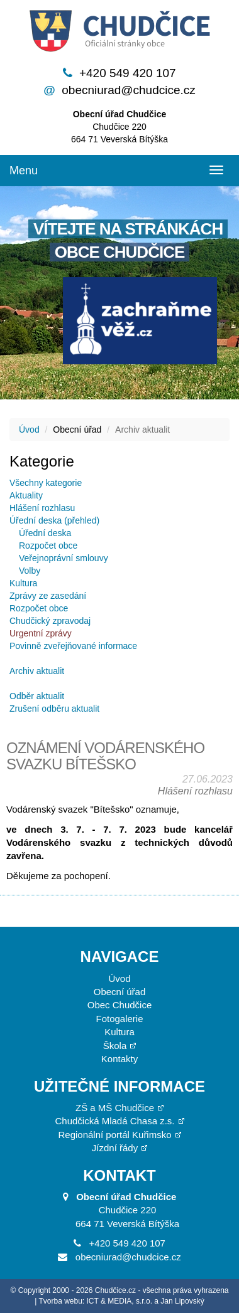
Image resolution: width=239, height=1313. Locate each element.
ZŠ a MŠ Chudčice (114, 1107)
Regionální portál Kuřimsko (114, 1134)
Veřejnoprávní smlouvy (63, 558)
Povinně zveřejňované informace (73, 646)
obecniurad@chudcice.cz (129, 90)
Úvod (29, 429)
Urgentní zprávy (40, 633)
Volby (29, 571)
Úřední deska (45, 533)
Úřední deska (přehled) (54, 520)
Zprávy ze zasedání (47, 596)
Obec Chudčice (119, 1004)
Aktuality (26, 495)
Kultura (23, 583)
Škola (115, 1045)
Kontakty (119, 1058)
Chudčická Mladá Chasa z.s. (114, 1120)
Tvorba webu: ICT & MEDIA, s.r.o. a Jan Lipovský (121, 1301)
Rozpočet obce (48, 545)
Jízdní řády (115, 1147)
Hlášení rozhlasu (42, 508)
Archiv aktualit (36, 671)
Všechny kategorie (45, 483)
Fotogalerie (119, 1018)
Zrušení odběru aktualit (54, 709)
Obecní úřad (120, 991)
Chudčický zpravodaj (50, 621)
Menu (23, 170)
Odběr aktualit (36, 696)
